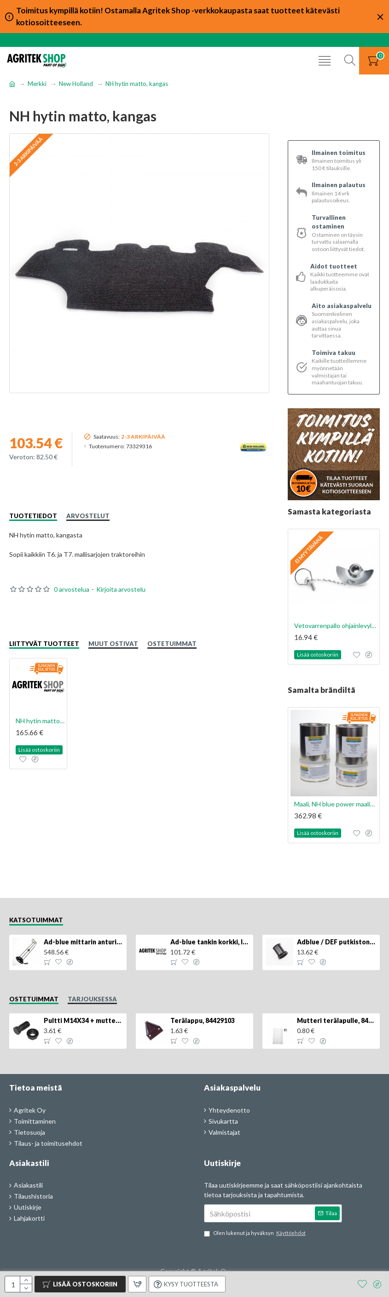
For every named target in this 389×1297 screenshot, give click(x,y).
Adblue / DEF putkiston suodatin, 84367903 (337, 942)
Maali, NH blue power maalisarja (335, 804)
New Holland (76, 83)
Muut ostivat (113, 643)
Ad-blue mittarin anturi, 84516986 (83, 942)
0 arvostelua (71, 589)
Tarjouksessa (92, 999)
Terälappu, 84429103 (202, 1020)
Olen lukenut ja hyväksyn (255, 1233)
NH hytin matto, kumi (40, 721)
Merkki (37, 83)
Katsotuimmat (36, 920)
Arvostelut (88, 516)
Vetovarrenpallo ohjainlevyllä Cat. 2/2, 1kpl (335, 625)
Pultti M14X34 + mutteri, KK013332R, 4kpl (83, 1020)
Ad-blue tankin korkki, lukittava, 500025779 (210, 942)
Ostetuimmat (172, 643)
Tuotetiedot (33, 516)
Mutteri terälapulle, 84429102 (337, 1020)
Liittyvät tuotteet (44, 643)
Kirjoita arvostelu (120, 589)
